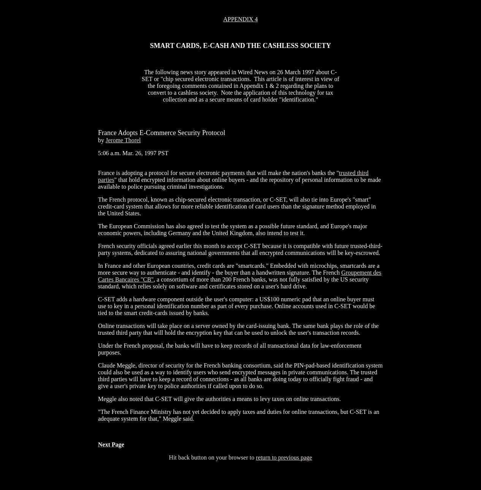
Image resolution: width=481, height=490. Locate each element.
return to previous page (284, 457)
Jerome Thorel (123, 140)
